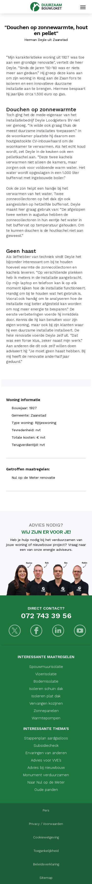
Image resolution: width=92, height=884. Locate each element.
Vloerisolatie (46, 674)
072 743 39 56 (46, 615)
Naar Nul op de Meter (46, 782)
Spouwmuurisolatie (46, 666)
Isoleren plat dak (46, 696)
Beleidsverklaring (46, 864)
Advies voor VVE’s (46, 760)
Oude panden (46, 789)
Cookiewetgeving (46, 837)
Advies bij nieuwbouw (46, 767)
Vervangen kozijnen (46, 703)
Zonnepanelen (46, 711)
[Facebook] (36, 631)
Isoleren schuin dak (46, 689)
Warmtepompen (46, 718)
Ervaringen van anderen (46, 753)
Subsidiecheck (46, 745)
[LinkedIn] (58, 631)
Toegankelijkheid (46, 851)
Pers (46, 810)
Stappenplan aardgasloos (46, 738)
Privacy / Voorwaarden (46, 824)
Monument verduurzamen (46, 775)
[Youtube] (80, 631)
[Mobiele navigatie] (83, 7)
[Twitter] (15, 631)
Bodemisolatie (46, 681)
